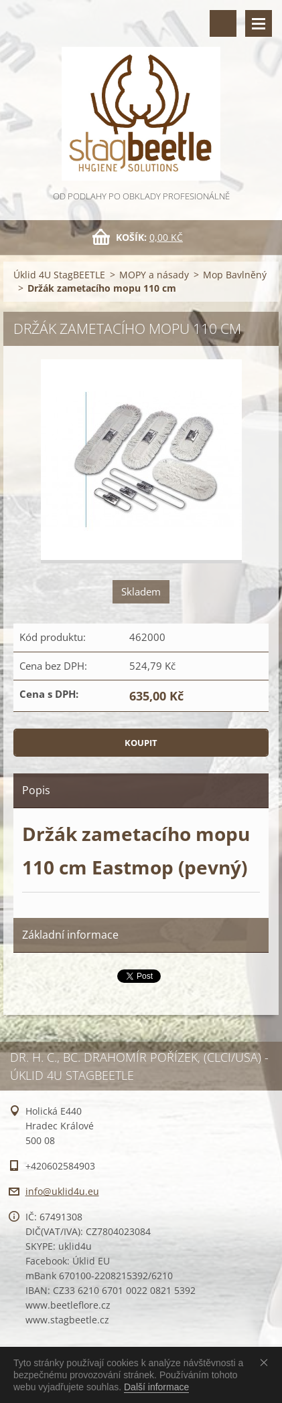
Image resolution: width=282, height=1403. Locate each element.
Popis (36, 790)
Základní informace (70, 934)
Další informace (156, 1387)
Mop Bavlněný (235, 274)
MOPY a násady (154, 274)
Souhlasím (266, 1362)
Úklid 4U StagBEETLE (59, 274)
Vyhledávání (223, 23)
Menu (258, 23)
